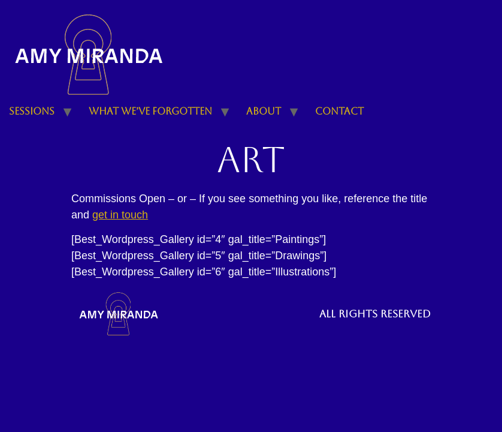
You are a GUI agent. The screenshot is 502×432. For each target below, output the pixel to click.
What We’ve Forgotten (150, 111)
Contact (339, 111)
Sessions (32, 111)
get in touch (120, 215)
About (263, 111)
